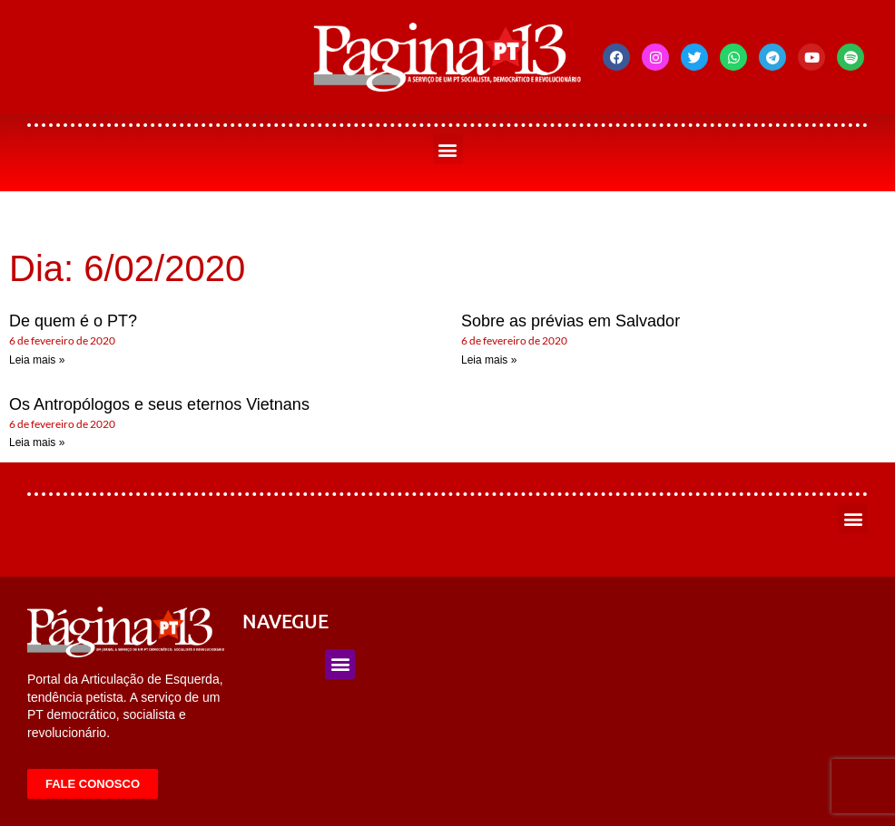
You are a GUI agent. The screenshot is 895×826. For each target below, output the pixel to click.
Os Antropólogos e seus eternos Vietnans (159, 404)
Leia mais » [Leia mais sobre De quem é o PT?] (36, 360)
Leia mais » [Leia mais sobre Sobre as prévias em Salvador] (488, 360)
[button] (448, 149)
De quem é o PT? (73, 321)
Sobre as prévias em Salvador (570, 321)
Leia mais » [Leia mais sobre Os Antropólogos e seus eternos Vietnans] (36, 442)
